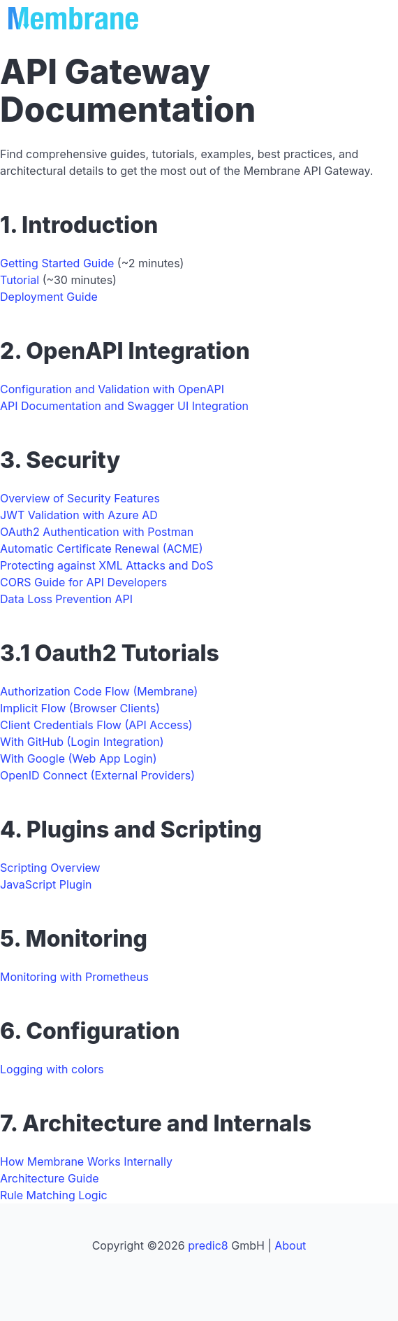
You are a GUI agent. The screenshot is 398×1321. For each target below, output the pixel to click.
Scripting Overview (50, 868)
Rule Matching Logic (54, 1195)
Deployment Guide (49, 297)
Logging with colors (52, 1069)
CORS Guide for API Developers (83, 582)
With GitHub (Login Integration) (82, 742)
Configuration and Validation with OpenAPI (112, 389)
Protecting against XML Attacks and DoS (106, 565)
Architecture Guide (49, 1178)
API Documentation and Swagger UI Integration (124, 406)
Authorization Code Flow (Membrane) (99, 691)
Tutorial (19, 280)
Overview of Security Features (80, 498)
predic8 (208, 1245)
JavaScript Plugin (45, 884)
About (290, 1245)
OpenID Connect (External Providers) (97, 775)
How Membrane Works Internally (86, 1161)
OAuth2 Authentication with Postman (96, 532)
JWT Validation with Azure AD (79, 515)
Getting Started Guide (57, 263)
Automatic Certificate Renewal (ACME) (101, 549)
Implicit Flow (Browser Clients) (80, 708)
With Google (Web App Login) (78, 758)
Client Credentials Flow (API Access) (96, 725)
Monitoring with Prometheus (74, 977)
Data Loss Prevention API (66, 599)
